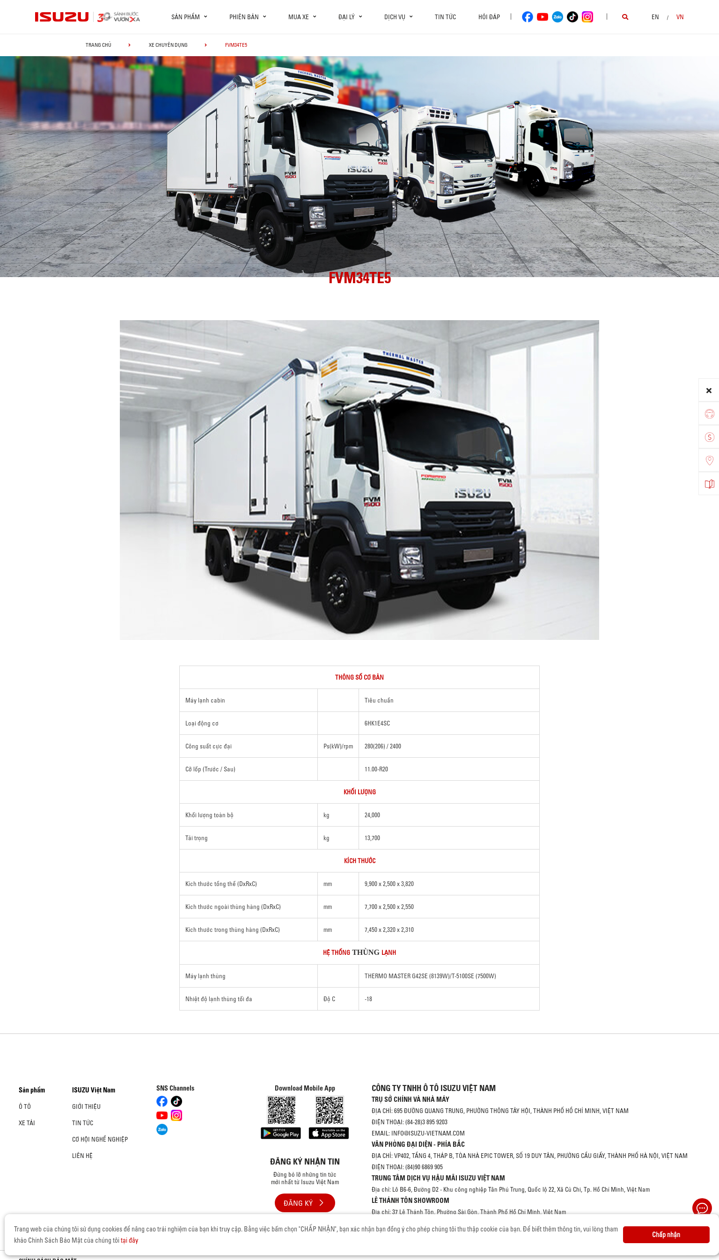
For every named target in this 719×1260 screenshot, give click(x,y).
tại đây (129, 1240)
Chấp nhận (666, 1235)
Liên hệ (82, 1155)
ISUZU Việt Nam (93, 1090)
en (655, 17)
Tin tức (445, 17)
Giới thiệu (86, 1106)
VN (680, 17)
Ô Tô (25, 1106)
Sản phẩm (32, 1090)
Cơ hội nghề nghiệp (100, 1139)
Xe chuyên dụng (168, 45)
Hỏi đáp (489, 17)
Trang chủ (98, 45)
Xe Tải (27, 1123)
